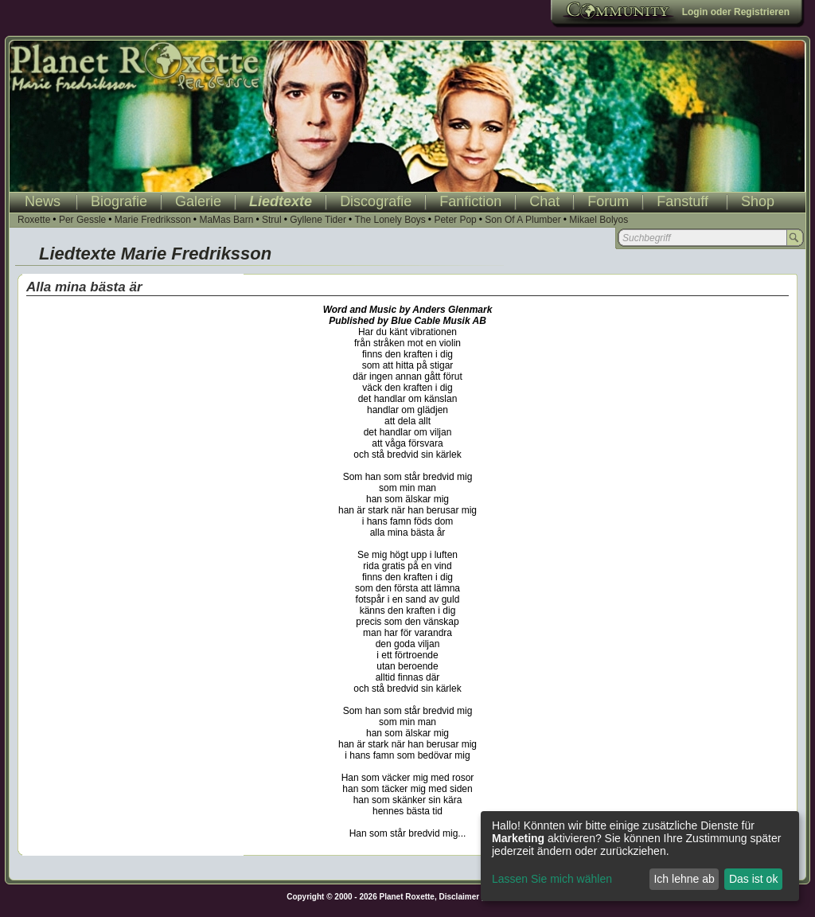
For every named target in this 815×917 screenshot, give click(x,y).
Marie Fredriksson (153, 219)
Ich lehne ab (683, 878)
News (42, 201)
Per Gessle (82, 219)
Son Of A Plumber (522, 219)
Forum (608, 201)
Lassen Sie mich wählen (552, 878)
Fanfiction (470, 201)
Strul (272, 219)
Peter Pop (455, 219)
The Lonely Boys (389, 219)
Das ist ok (753, 878)
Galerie (198, 201)
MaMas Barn (226, 219)
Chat (544, 201)
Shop (757, 201)
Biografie (119, 201)
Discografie (375, 201)
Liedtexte (280, 201)
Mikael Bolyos (598, 219)
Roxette (34, 219)
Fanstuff (682, 201)
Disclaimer (459, 896)
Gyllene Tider (318, 219)
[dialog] (640, 856)
